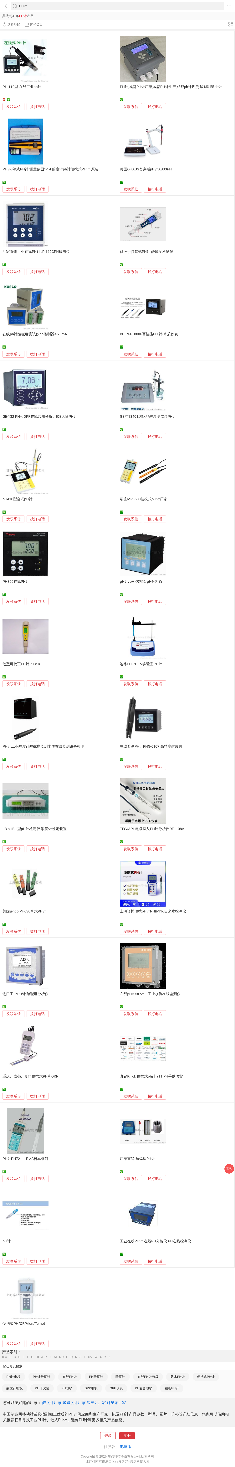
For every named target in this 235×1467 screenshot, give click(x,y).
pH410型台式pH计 (17, 499)
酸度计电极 (14, 1388)
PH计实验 (42, 1388)
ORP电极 (90, 1388)
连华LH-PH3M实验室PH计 (141, 664)
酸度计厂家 (52, 1402)
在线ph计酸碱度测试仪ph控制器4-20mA (35, 334)
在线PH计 (70, 1377)
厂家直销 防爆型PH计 (137, 1159)
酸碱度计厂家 (74, 1402)
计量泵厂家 (116, 1402)
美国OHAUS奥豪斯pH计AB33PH (146, 169)
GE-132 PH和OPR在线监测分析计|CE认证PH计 (40, 416)
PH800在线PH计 (16, 581)
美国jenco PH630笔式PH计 (24, 911)
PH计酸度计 (41, 1377)
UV (90, 1357)
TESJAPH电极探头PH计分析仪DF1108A (152, 829)
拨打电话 (37, 107)
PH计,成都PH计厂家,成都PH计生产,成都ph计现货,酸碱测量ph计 (171, 87)
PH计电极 (13, 1377)
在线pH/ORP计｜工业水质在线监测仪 (150, 994)
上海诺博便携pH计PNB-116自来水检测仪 (153, 911)
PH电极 (66, 1388)
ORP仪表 (116, 1388)
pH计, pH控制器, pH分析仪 (141, 581)
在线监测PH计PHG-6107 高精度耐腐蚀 (151, 746)
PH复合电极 (143, 1388)
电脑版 (125, 1446)
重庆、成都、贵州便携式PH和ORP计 (32, 1076)
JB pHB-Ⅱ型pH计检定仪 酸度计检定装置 (35, 829)
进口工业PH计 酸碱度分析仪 (26, 994)
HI (37, 1357)
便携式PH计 (206, 1377)
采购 (229, 1169)
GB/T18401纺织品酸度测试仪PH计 (148, 416)
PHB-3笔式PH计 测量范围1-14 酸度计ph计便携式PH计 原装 (50, 169)
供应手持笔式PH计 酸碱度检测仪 (146, 252)
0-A (4, 1357)
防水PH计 (178, 1377)
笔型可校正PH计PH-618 (22, 664)
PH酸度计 (96, 1377)
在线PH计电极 (148, 1377)
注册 (127, 1436)
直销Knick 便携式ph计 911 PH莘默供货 (151, 1076)
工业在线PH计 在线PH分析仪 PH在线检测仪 (155, 1241)
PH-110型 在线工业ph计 (22, 87)
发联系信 (13, 107)
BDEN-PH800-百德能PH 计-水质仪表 (149, 334)
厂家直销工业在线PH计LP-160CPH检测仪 (36, 252)
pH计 (7, 1241)
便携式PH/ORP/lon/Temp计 (25, 1324)
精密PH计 (172, 1388)
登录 (108, 1436)
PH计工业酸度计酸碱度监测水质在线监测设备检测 (43, 746)
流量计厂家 (96, 1402)
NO (61, 1357)
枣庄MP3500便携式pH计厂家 (143, 499)
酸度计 (120, 1377)
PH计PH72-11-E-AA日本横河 (25, 1159)
